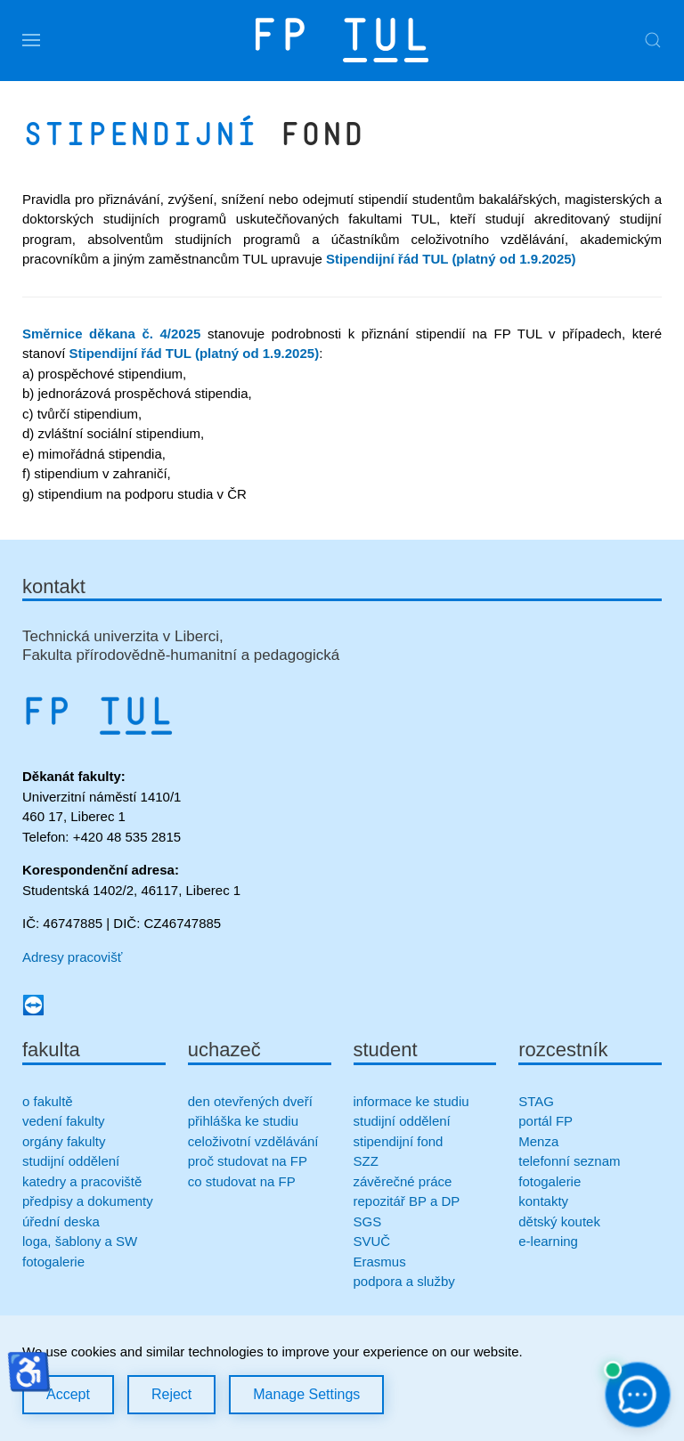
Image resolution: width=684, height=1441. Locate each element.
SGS (368, 1221)
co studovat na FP (242, 1181)
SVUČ (372, 1241)
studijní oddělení (70, 1160)
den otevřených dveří (250, 1101)
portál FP (545, 1120)
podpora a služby (404, 1281)
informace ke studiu (411, 1101)
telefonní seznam (569, 1160)
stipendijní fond (399, 1141)
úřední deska (61, 1221)
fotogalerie (53, 1261)
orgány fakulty (63, 1141)
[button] (31, 40)
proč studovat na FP (247, 1160)
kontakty (543, 1201)
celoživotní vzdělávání (253, 1141)
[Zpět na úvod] (342, 40)
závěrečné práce (403, 1181)
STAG (536, 1101)
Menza (538, 1141)
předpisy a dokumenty (87, 1201)
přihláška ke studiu (243, 1120)
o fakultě (47, 1101)
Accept (68, 1394)
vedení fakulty (63, 1120)
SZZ (366, 1160)
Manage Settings (306, 1394)
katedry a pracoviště (82, 1181)
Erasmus (380, 1261)
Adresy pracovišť (72, 957)
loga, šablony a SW (79, 1241)
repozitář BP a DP (409, 1201)
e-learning (548, 1241)
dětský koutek (559, 1221)
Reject (171, 1394)
